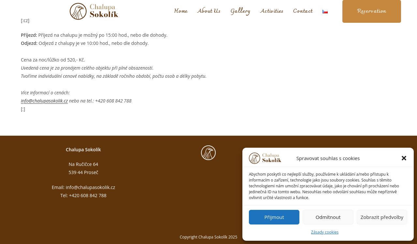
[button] (404, 158)
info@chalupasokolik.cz (44, 101)
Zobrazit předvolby (382, 217)
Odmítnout (328, 217)
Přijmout (274, 217)
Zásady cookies (324, 232)
